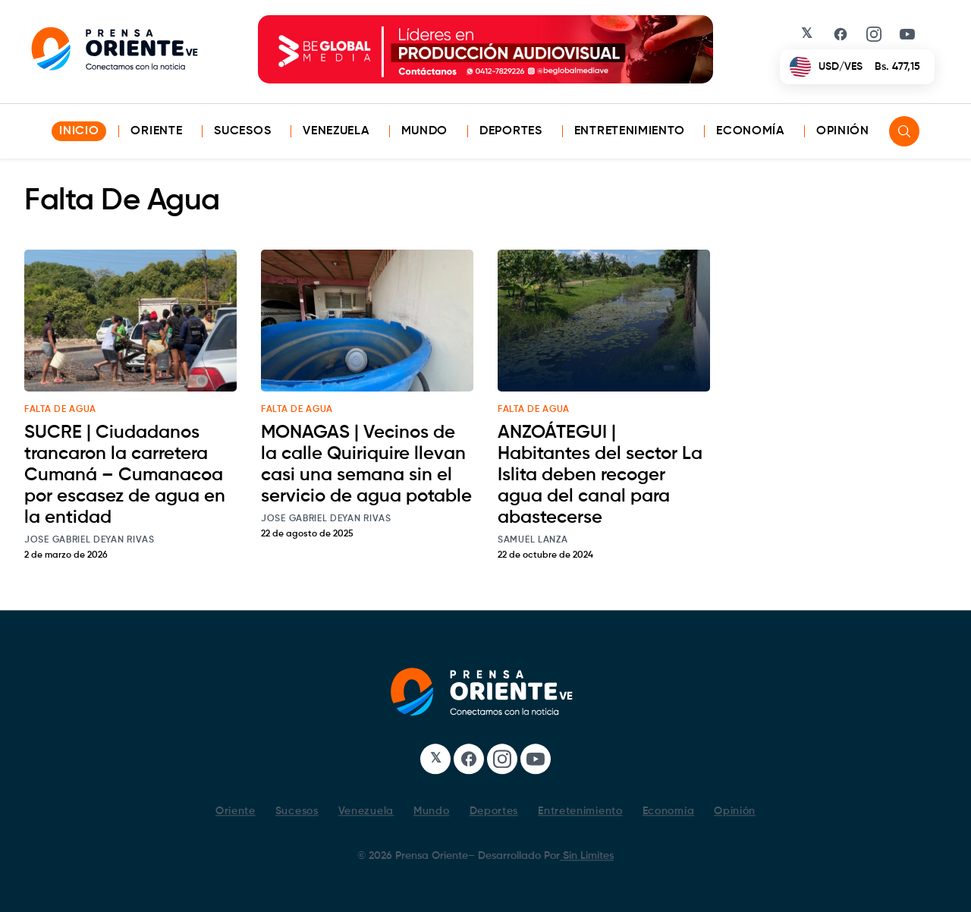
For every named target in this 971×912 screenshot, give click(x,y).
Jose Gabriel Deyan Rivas (89, 540)
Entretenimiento (629, 131)
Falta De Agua (60, 409)
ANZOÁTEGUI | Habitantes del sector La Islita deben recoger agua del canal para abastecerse (600, 475)
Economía (750, 131)
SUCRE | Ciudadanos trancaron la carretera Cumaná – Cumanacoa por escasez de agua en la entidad (124, 475)
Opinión (842, 131)
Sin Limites (587, 856)
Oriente (156, 131)
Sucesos (242, 131)
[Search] (904, 131)
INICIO (79, 131)
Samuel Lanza (532, 540)
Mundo (424, 131)
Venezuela (336, 131)
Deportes (510, 131)
